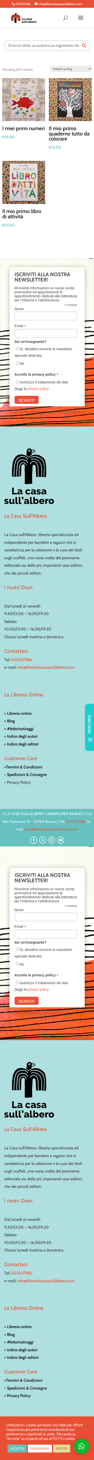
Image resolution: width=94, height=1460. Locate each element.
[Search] (84, 45)
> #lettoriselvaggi (19, 728)
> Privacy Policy (17, 1395)
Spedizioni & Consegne (27, 774)
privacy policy (38, 389)
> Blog (9, 721)
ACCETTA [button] (17, 1448)
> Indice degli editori (21, 744)
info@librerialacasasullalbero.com (45, 667)
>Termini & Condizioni (23, 767)
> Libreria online (18, 713)
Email (20, 326)
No (22, 364)
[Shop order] (71, 69)
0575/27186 (21, 659)
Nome (19, 309)
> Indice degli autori (21, 736)
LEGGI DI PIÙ (40, 1448)
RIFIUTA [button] (61, 1448)
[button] (81, 1446)
